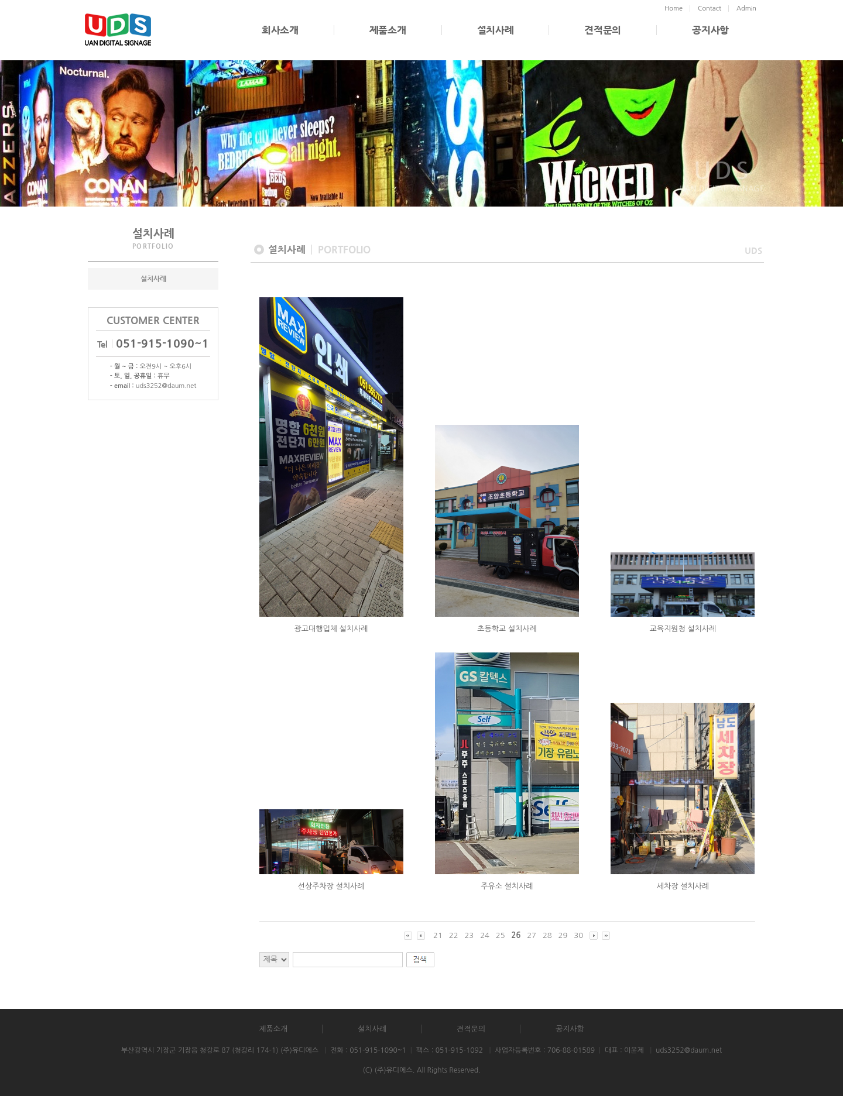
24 (484, 935)
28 (547, 935)
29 (563, 935)
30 (578, 935)
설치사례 (495, 30)
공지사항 (710, 30)
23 (469, 935)
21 (438, 935)
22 (453, 935)
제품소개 (387, 30)
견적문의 (602, 30)
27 (531, 935)
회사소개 (280, 30)
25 (500, 935)
